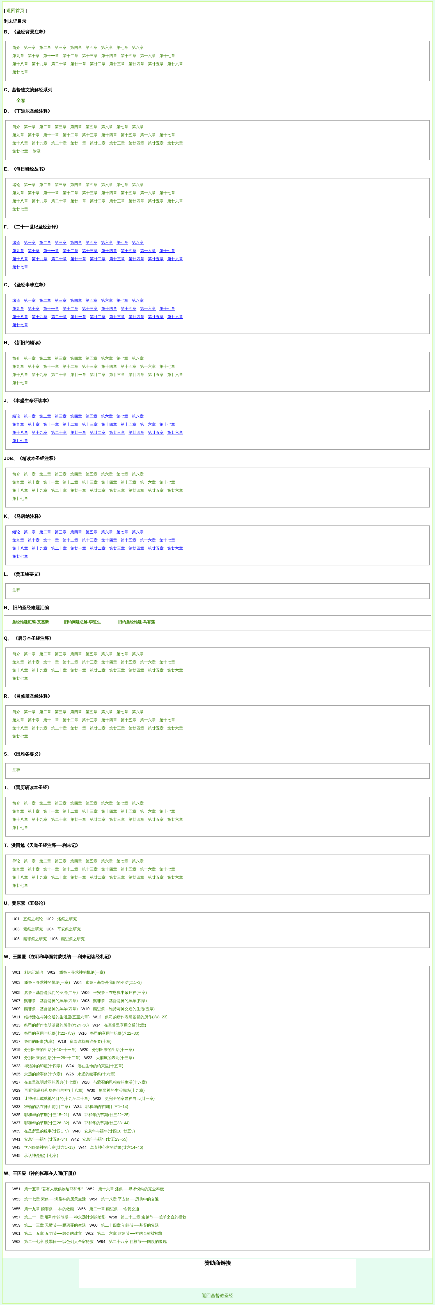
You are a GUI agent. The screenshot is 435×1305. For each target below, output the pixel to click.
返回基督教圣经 (217, 1295)
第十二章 (70, 250)
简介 (16, 358)
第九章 (18, 250)
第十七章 (167, 250)
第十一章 (51, 250)
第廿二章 (98, 259)
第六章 (107, 242)
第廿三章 (117, 259)
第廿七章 (20, 267)
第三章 (61, 242)
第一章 (30, 242)
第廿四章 (136, 259)
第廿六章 (175, 259)
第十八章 (20, 259)
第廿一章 (78, 259)
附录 (37, 151)
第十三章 (90, 250)
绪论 (16, 242)
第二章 (45, 242)
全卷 (20, 100)
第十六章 (148, 250)
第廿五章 (156, 259)
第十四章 (109, 250)
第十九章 (39, 259)
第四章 (76, 242)
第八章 (138, 242)
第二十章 (59, 259)
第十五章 (128, 250)
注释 (16, 590)
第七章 (122, 242)
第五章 (91, 242)
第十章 (34, 250)
